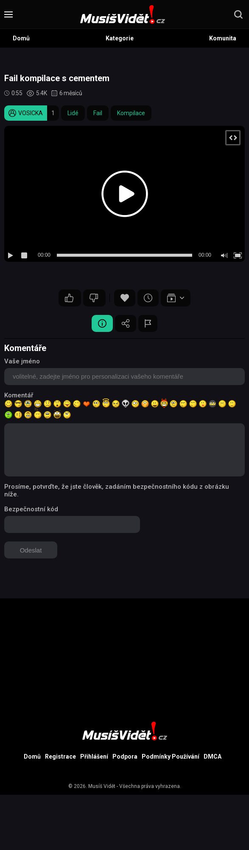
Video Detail (102, 323)
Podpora (124, 756)
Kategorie (120, 38)
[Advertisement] (124, 657)
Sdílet (125, 323)
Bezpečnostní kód (31, 509)
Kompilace (131, 113)
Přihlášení (94, 756)
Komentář (18, 395)
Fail (97, 113)
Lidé (72, 113)
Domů (21, 38)
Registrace (60, 756)
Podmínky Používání (170, 756)
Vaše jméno (22, 361)
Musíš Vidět (101, 786)
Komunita (222, 38)
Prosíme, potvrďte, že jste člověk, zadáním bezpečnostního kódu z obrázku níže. (116, 490)
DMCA (212, 756)
